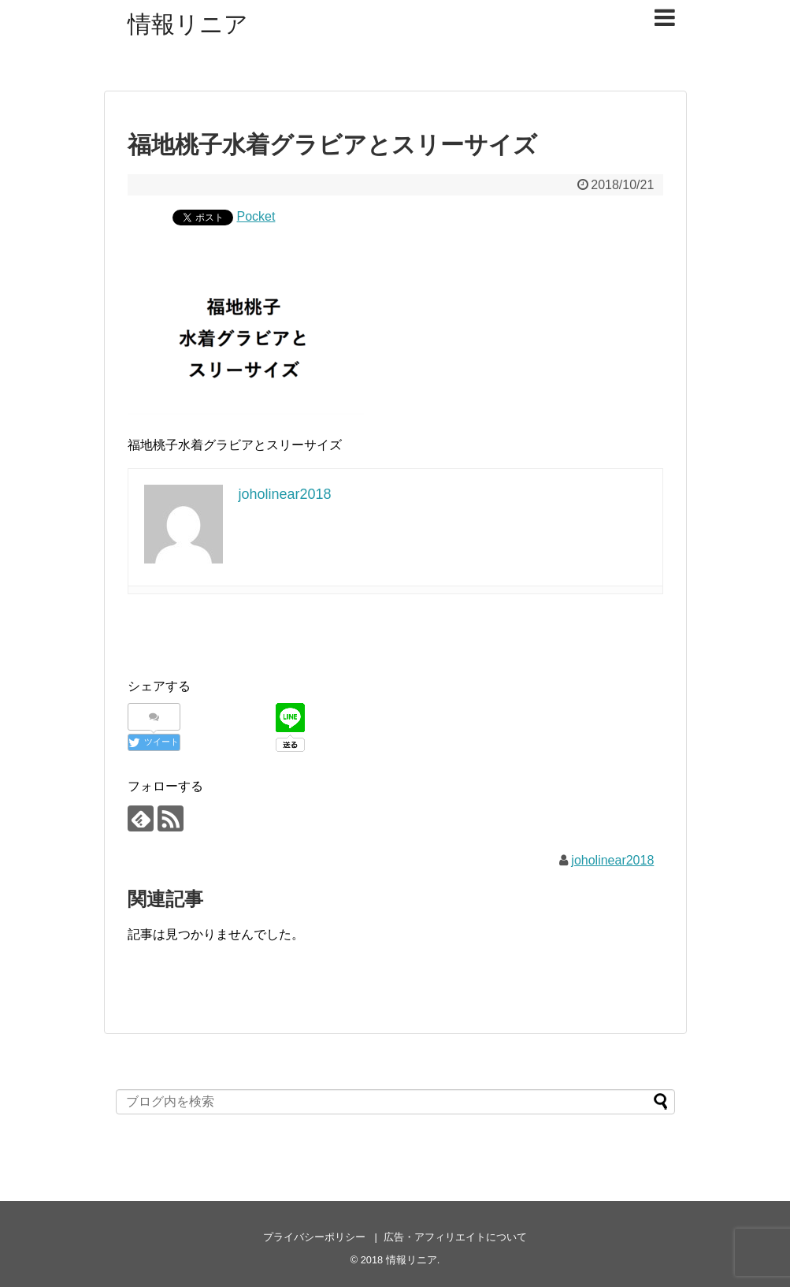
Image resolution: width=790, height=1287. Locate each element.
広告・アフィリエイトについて (455, 1237)
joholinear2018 (612, 860)
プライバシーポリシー (314, 1237)
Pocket (256, 216)
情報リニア (188, 24)
